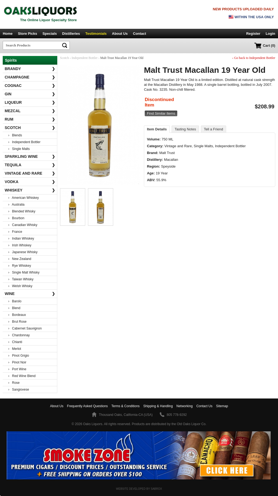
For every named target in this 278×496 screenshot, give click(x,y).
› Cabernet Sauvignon (25, 328)
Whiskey (30, 190)
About (56, 406)
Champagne (30, 77)
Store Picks (27, 34)
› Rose (14, 383)
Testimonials (96, 34)
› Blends (15, 135)
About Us (120, 34)
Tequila (30, 165)
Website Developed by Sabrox (139, 488)
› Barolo (14, 301)
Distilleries (71, 34)
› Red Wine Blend (22, 376)
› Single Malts (19, 149)
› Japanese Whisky (22, 252)
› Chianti (15, 342)
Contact (139, 34)
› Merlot (14, 349)
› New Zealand (19, 259)
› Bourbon (16, 218)
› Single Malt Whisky (23, 272)
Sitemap (222, 406)
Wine (30, 293)
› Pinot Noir (17, 362)
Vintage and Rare (30, 173)
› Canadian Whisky (22, 225)
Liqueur (30, 102)
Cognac (30, 85)
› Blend (14, 308)
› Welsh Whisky (20, 286)
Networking (184, 406)
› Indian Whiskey (21, 238)
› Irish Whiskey (19, 245)
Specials (49, 34)
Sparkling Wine (30, 156)
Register (253, 34)
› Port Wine (17, 369)
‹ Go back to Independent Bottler (253, 58)
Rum (30, 119)
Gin (30, 94)
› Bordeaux (17, 315)
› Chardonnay (19, 335)
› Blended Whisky (21, 211)
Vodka (30, 182)
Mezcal (30, 111)
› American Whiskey (23, 198)
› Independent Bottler (24, 142)
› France (15, 232)
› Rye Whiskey (19, 266)
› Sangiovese (18, 389)
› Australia (16, 204)
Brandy (30, 69)
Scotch (30, 127)
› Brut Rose (17, 322)
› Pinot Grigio (18, 355)
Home (7, 34)
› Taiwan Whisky (20, 279)
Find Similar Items (161, 113)
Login (270, 34)
